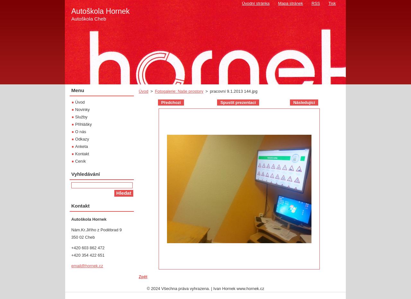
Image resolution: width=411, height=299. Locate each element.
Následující (304, 102)
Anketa (81, 146)
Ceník (80, 161)
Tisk (332, 3)
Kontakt (82, 153)
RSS (315, 3)
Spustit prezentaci (238, 102)
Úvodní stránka (255, 3)
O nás (80, 131)
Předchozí (171, 102)
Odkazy (82, 139)
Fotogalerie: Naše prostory (179, 91)
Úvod (143, 91)
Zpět (143, 276)
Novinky (82, 109)
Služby (81, 117)
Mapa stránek (290, 3)
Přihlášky (83, 124)
